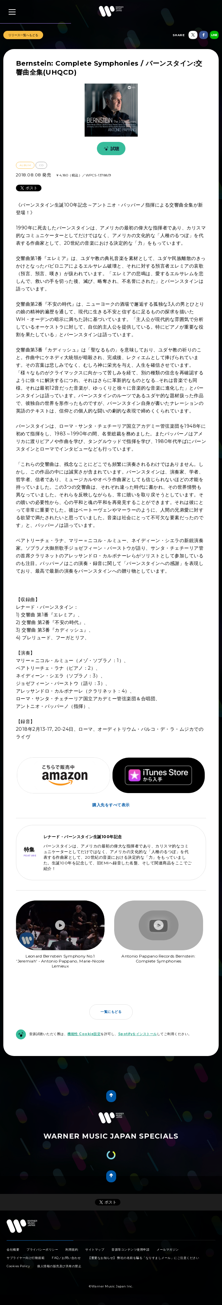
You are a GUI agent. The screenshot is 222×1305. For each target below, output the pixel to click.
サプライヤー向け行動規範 (25, 1258)
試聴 (110, 148)
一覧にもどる (111, 1012)
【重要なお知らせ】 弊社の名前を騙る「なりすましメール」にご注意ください (143, 1258)
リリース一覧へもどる (23, 35)
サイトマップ (94, 1249)
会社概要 (13, 1249)
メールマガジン (168, 1249)
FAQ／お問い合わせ (66, 1258)
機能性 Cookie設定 (84, 1034)
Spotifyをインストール (137, 1034)
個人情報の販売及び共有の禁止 (59, 1266)
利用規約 (71, 1249)
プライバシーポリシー (42, 1249)
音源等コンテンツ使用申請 (130, 1249)
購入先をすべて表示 (111, 804)
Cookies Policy (18, 1266)
